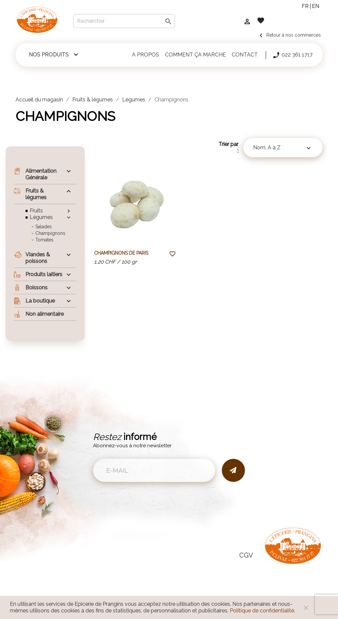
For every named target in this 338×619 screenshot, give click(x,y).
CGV (246, 555)
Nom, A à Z (283, 148)
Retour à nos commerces (289, 35)
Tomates (44, 239)
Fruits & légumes (30, 194)
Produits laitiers (38, 274)
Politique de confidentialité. (262, 610)
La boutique (34, 301)
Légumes (41, 217)
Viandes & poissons (32, 257)
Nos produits (49, 55)
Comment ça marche (195, 55)
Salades (43, 226)
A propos (145, 55)
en (315, 6)
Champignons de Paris (121, 253)
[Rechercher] (124, 21)
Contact (245, 55)
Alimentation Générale (35, 174)
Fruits (36, 210)
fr (305, 6)
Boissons (31, 287)
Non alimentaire (39, 314)
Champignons (50, 233)
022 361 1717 (292, 55)
